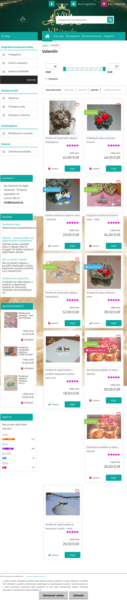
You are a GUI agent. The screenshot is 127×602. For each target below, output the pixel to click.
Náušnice (13, 98)
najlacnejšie (69, 89)
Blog (59, 44)
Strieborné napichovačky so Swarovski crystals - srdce (59, 526)
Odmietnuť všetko (53, 595)
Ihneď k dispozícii (17, 63)
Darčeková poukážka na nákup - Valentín (103, 372)
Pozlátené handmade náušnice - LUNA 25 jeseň (25, 351)
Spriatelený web (11, 224)
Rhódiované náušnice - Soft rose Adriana (25, 315)
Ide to (5, 444)
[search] (110, 20)
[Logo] (22, 19)
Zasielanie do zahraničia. (15, 278)
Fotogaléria (109, 36)
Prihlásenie (62, 4)
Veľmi (5, 434)
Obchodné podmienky (92, 36)
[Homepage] (48, 36)
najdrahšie (82, 89)
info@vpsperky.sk (13, 202)
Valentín (31, 80)
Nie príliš (6, 453)
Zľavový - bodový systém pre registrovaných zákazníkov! (18, 239)
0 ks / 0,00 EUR (116, 4)
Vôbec (5, 463)
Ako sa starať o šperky (14, 259)
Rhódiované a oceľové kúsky (20, 134)
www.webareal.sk (36, 576)
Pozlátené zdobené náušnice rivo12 (23, 379)
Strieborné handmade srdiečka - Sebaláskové (62, 140)
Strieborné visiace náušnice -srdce (101, 295)
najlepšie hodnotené (112, 89)
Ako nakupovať (73, 36)
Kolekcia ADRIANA (18, 71)
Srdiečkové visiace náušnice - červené (101, 140)
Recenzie (51, 44)
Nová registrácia (86, 4)
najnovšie (94, 89)
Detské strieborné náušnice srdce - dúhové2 (62, 217)
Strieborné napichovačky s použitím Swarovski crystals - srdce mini (60, 374)
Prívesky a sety (16, 106)
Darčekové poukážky (19, 151)
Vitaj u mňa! (58, 36)
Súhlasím (78, 595)
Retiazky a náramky (19, 115)
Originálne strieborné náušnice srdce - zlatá (102, 217)
